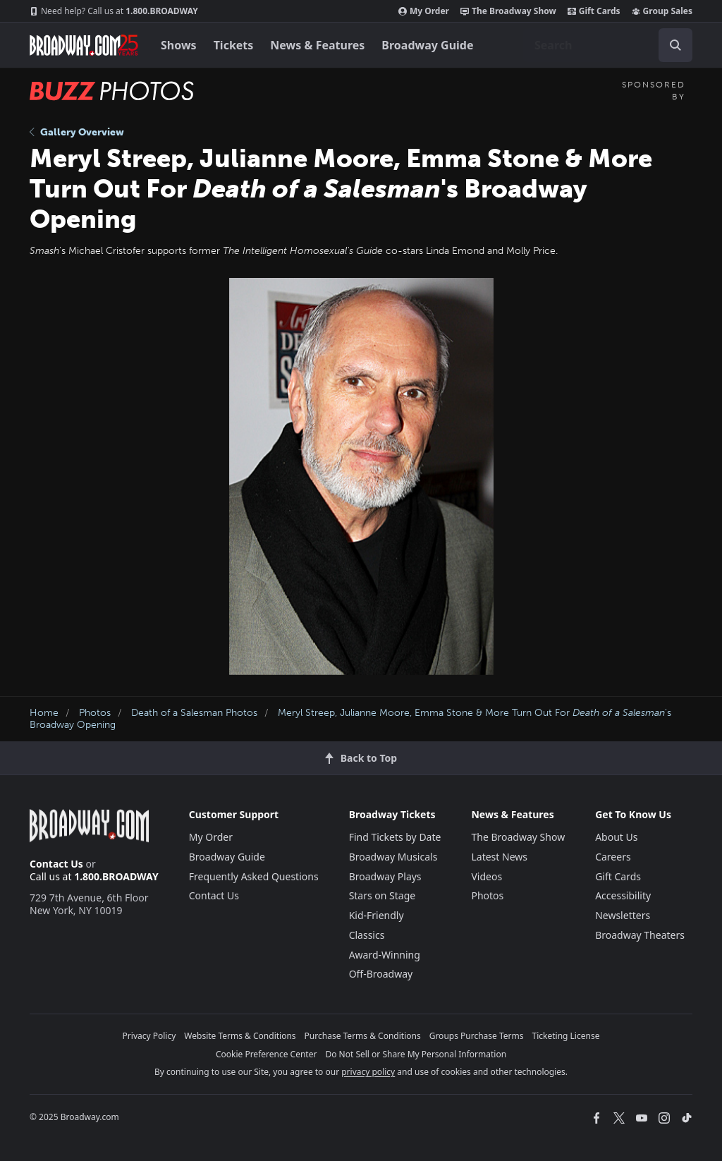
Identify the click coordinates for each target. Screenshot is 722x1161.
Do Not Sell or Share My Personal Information (415, 1054)
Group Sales (662, 11)
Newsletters (622, 915)
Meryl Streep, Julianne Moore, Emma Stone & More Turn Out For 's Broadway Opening (350, 719)
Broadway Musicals (393, 856)
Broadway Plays (385, 876)
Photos (95, 713)
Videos (486, 876)
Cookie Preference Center (266, 1054)
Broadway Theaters (640, 935)
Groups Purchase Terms (476, 1036)
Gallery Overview (77, 132)
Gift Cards (594, 11)
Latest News (499, 856)
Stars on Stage (382, 895)
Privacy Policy (149, 1036)
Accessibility (623, 895)
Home (44, 713)
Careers (612, 856)
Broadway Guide (427, 45)
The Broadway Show (508, 11)
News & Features (317, 45)
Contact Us (56, 863)
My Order (423, 11)
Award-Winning (384, 954)
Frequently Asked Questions (254, 876)
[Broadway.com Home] (84, 45)
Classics (367, 935)
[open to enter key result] (675, 45)
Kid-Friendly (376, 915)
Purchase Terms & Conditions (363, 1036)
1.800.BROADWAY (114, 11)
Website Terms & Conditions (239, 1036)
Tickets (234, 45)
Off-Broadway (381, 973)
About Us (616, 837)
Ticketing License (566, 1036)
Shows (179, 45)
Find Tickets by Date (395, 837)
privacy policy (368, 1072)
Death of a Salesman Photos (194, 713)
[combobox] (607, 45)
